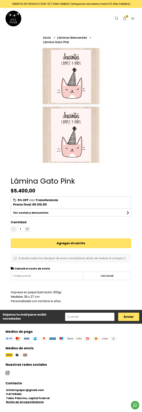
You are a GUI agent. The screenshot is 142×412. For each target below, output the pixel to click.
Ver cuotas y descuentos (30, 213)
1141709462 (14, 394)
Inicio (47, 38)
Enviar (129, 317)
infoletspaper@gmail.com (25, 390)
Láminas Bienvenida (72, 38)
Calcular (107, 275)
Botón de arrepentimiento (25, 402)
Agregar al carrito (71, 243)
